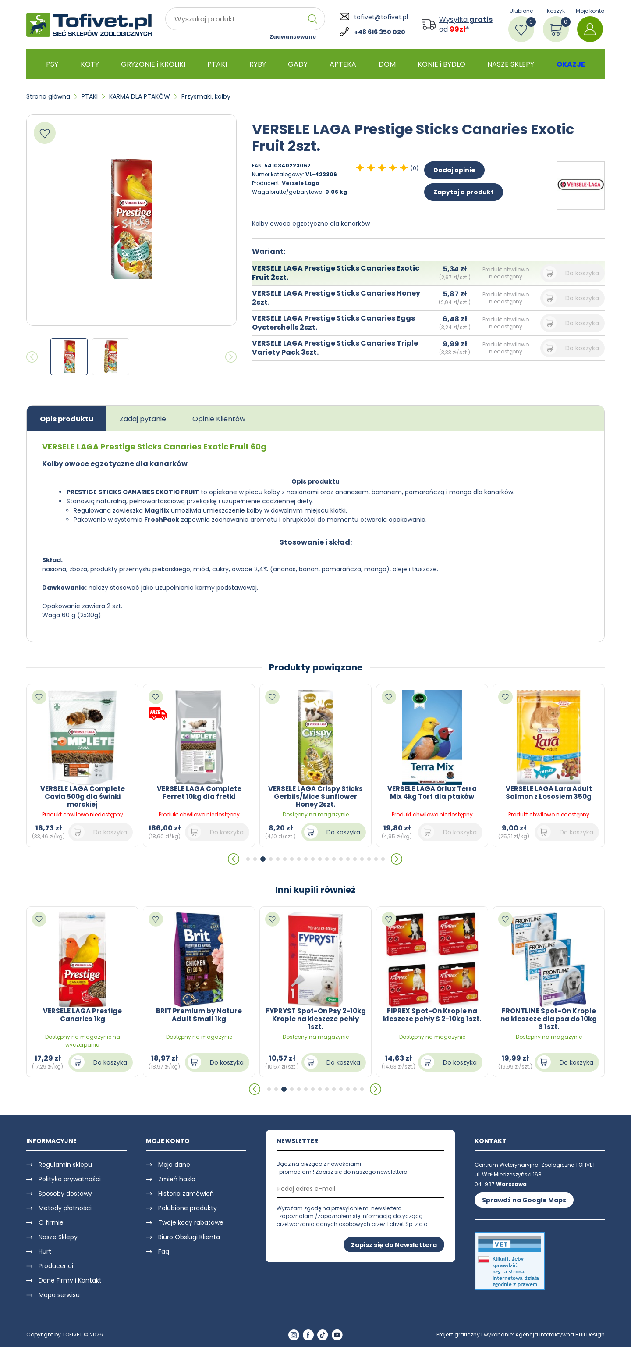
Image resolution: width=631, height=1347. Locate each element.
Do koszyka (582, 273)
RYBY (257, 64)
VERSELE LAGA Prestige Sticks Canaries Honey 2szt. (336, 297)
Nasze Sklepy (58, 1237)
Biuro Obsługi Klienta (189, 1237)
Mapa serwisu (59, 1294)
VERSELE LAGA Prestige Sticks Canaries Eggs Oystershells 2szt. (333, 322)
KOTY (90, 64)
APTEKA (343, 64)
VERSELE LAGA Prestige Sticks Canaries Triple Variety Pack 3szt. (335, 347)
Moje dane (174, 1164)
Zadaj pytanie (143, 419)
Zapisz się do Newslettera (394, 1244)
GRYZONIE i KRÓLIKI (153, 64)
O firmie (51, 1222)
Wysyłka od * (466, 24)
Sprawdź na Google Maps (524, 1200)
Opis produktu (66, 419)
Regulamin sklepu (65, 1164)
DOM (387, 64)
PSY (52, 64)
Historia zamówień (186, 1193)
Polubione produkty (187, 1208)
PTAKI (217, 64)
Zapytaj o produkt (463, 192)
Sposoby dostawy (65, 1193)
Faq (163, 1251)
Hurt (45, 1251)
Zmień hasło (176, 1179)
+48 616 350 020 (379, 32)
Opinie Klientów (218, 419)
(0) (414, 168)
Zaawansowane (292, 36)
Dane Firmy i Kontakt (70, 1280)
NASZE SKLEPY (510, 64)
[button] (234, 859)
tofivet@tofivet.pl (381, 17)
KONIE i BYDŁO (441, 64)
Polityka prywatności (70, 1179)
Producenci (56, 1265)
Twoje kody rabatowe (190, 1222)
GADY (298, 64)
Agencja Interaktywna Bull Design (560, 1334)
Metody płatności (65, 1208)
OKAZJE (571, 64)
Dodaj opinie (454, 170)
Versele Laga (300, 183)
